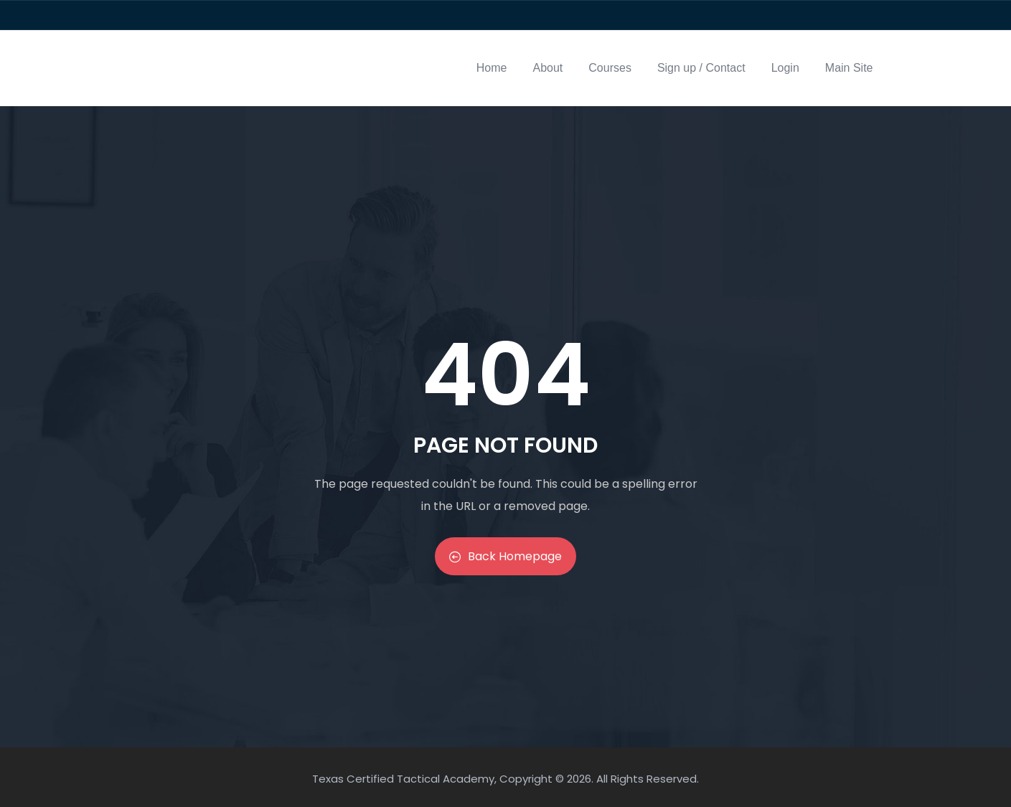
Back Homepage (505, 556)
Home (491, 68)
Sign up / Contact (701, 68)
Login (785, 68)
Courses (609, 68)
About (548, 68)
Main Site (849, 68)
